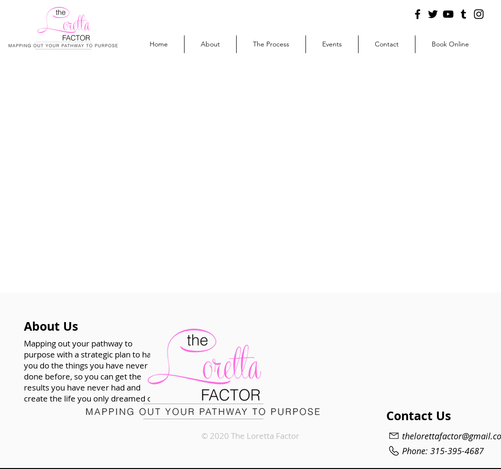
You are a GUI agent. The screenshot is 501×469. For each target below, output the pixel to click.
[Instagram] (478, 14)
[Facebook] (417, 14)
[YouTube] (448, 14)
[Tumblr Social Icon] (463, 14)
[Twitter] (432, 14)
